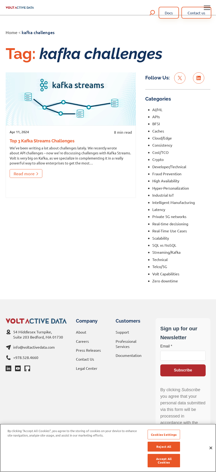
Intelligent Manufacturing (173, 202)
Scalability (160, 238)
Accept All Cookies (164, 460)
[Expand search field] (152, 13)
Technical (160, 259)
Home (11, 32)
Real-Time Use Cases (169, 230)
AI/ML (157, 109)
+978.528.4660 (25, 357)
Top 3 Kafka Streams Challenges (42, 140)
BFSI (156, 123)
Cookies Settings (164, 435)
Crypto (158, 159)
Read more (25, 174)
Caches (158, 131)
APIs (156, 116)
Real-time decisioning (170, 223)
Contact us (196, 12)
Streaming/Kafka (166, 252)
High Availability (165, 180)
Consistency (162, 145)
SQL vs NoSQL (164, 245)
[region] (108, 448)
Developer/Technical (169, 166)
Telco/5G (159, 266)
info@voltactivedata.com (34, 347)
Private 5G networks (169, 216)
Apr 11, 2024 (19, 132)
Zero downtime (165, 280)
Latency (158, 209)
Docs (169, 12)
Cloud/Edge (162, 138)
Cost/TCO (160, 152)
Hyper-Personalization (170, 188)
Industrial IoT (163, 195)
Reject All (163, 447)
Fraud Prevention (166, 173)
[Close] (211, 448)
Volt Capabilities (165, 273)
